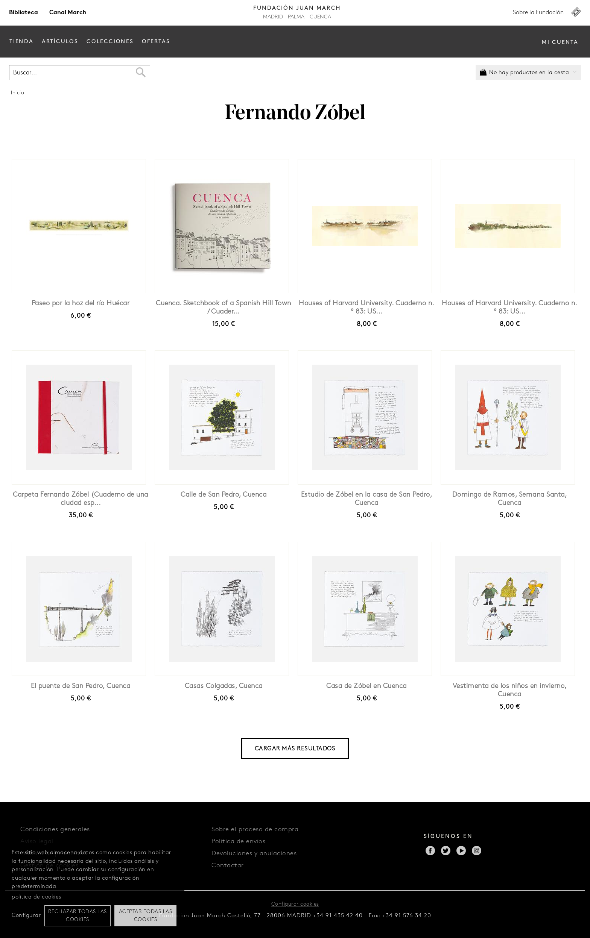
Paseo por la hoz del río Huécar (81, 303)
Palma (296, 17)
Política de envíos (238, 841)
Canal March (68, 13)
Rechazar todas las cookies (77, 916)
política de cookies (36, 897)
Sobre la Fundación (538, 13)
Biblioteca (23, 13)
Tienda (21, 42)
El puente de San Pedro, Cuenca (80, 686)
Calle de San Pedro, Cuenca (223, 495)
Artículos (60, 42)
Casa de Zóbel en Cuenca (366, 686)
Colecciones (110, 42)
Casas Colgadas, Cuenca (224, 686)
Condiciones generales (55, 829)
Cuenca (320, 17)
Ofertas (156, 42)
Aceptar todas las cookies (145, 916)
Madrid (273, 17)
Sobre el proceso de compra (254, 829)
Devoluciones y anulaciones (254, 853)
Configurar (26, 915)
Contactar (227, 865)
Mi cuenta (560, 42)
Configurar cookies (295, 904)
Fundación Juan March (297, 8)
